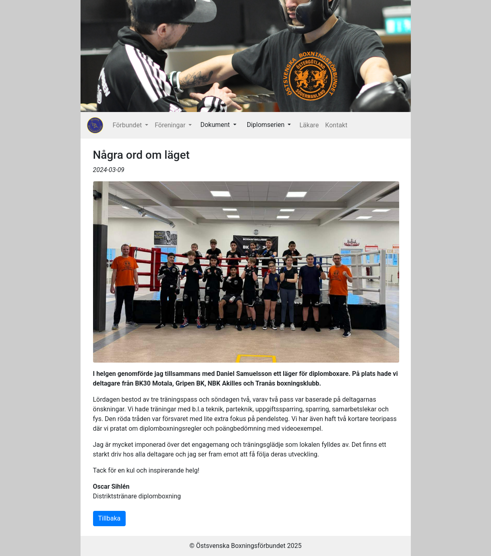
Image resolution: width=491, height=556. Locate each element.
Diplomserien (266, 125)
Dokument (215, 125)
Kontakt (336, 125)
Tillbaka (109, 518)
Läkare (309, 125)
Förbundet (128, 125)
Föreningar (171, 125)
